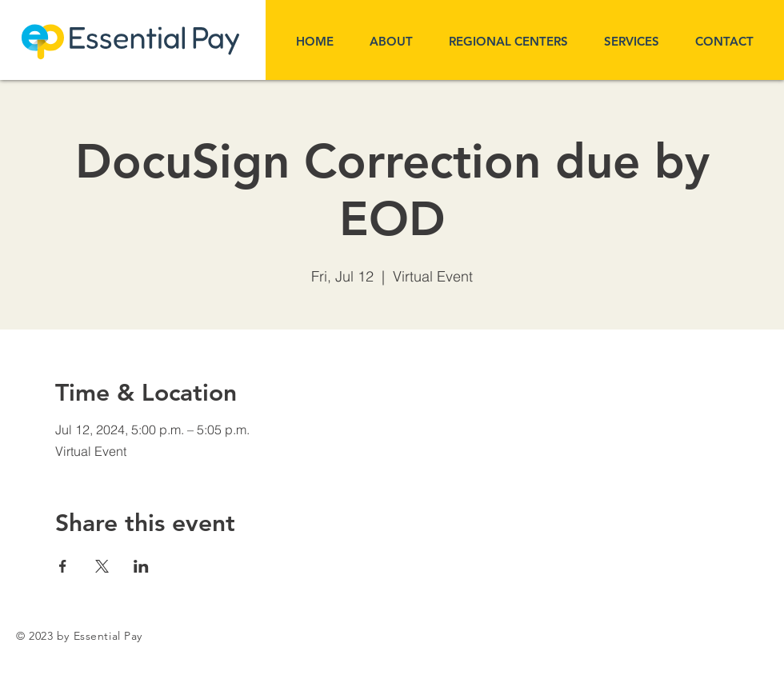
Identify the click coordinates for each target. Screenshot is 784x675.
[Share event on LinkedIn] (141, 566)
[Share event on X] (102, 566)
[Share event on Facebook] (62, 566)
